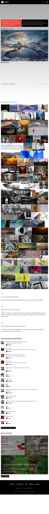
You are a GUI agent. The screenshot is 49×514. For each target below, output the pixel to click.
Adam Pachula (6, 62)
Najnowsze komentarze (11, 386)
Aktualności (6, 481)
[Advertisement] (24, 73)
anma (9, 423)
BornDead (10, 428)
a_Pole (9, 455)
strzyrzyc (10, 440)
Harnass (9, 392)
